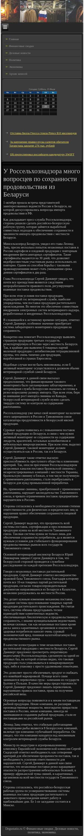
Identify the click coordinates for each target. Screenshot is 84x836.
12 (53, 99)
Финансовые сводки (21, 46)
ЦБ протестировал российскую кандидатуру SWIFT (42, 154)
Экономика (16, 66)
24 (38, 106)
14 (15, 103)
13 (7, 103)
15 (23, 103)
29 (23, 110)
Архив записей (18, 73)
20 (7, 106)
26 (53, 106)
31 (38, 110)
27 (7, 110)
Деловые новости (19, 53)
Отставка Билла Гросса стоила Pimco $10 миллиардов (43, 133)
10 (38, 99)
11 (45, 99)
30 (30, 110)
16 (30, 103)
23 (30, 106)
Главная (14, 39)
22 (23, 106)
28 (15, 110)
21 (15, 106)
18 (45, 103)
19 (53, 103)
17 (38, 103)
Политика (15, 60)
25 (45, 106)
